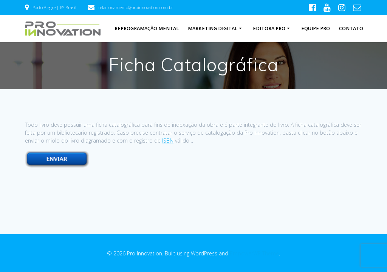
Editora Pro (269, 28)
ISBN (167, 140)
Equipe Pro (315, 28)
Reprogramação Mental (147, 28)
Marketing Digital (212, 28)
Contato (351, 28)
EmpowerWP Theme (254, 253)
